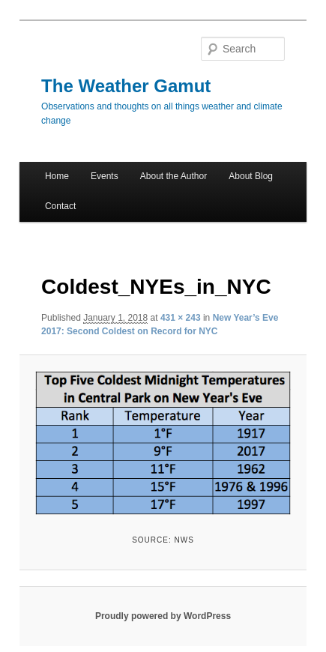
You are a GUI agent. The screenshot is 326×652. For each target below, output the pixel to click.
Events (104, 176)
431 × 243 (180, 318)
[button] (162, 443)
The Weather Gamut (126, 86)
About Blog (251, 176)
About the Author (173, 176)
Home (57, 176)
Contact (60, 206)
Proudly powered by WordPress (163, 616)
